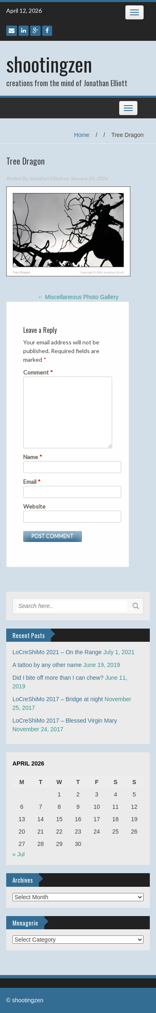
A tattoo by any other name (47, 665)
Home (81, 135)
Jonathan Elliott (45, 178)
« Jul (18, 854)
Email (32, 481)
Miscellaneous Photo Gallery (78, 297)
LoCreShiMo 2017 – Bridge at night (57, 699)
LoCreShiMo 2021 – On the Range (57, 652)
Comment (38, 372)
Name (32, 456)
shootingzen (49, 63)
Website (34, 506)
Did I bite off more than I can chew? (57, 677)
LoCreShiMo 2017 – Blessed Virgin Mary (64, 720)
